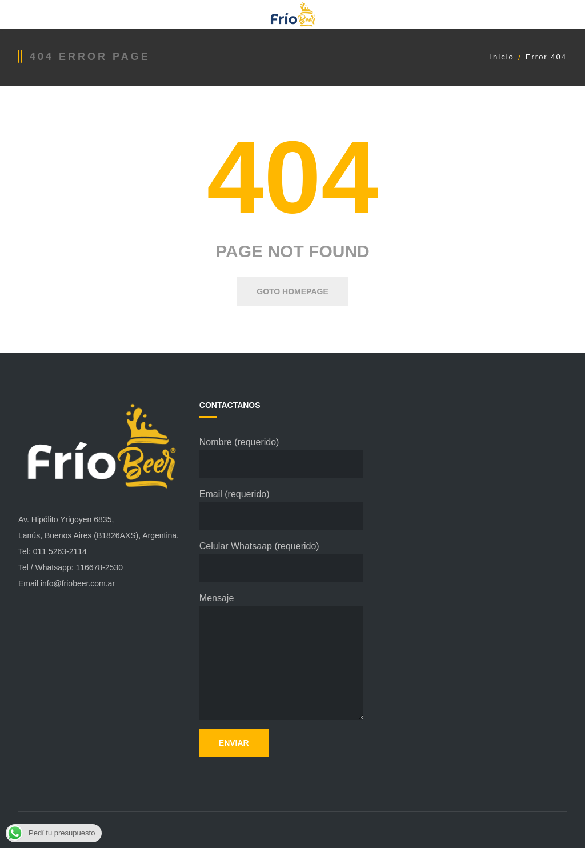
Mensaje (281, 656)
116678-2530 (99, 567)
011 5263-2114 (60, 551)
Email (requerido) (281, 509)
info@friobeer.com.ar (78, 583)
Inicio (502, 57)
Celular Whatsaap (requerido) (281, 561)
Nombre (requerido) (281, 457)
